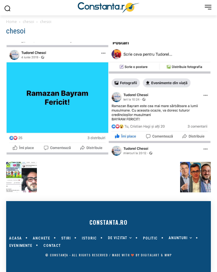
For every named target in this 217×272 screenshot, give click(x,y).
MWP (168, 255)
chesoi (28, 21)
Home (11, 21)
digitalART (150, 255)
